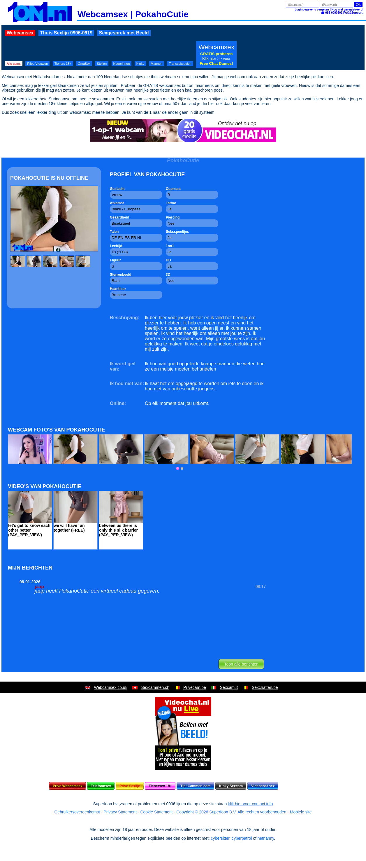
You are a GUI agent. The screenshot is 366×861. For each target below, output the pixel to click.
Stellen (102, 63)
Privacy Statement (120, 812)
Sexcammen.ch (155, 687)
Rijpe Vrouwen (37, 63)
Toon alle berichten (241, 664)
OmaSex (84, 63)
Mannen (156, 63)
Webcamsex (20, 32)
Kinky (140, 63)
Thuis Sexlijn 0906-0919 (66, 32)
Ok (358, 4)
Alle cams (14, 63)
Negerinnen (121, 63)
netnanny (266, 838)
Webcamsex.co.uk (110, 687)
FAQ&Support (353, 12)
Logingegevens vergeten (312, 9)
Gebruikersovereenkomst (77, 812)
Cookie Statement (156, 812)
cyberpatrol (242, 838)
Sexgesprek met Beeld (124, 32)
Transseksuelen (180, 63)
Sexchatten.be (265, 687)
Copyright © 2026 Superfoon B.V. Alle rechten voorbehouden (231, 812)
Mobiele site (301, 812)
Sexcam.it (229, 687)
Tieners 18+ (62, 63)
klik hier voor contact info (250, 803)
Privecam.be (194, 687)
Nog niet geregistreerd (347, 9)
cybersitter (220, 838)
